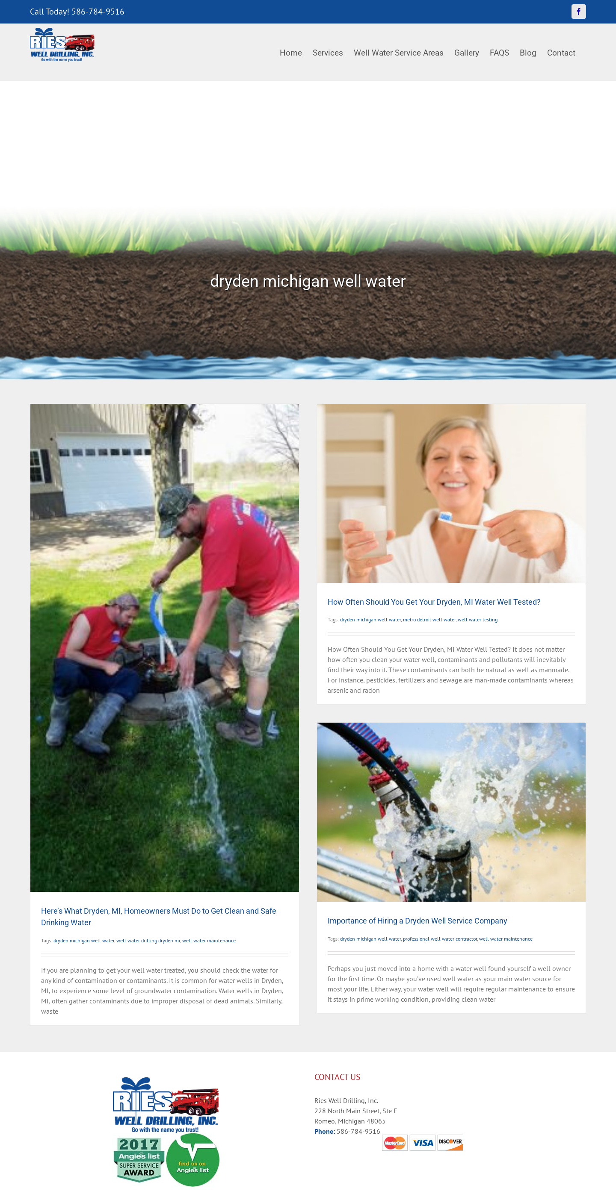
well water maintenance (209, 940)
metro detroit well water (429, 619)
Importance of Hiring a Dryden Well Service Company (417, 920)
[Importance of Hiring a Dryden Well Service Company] (451, 812)
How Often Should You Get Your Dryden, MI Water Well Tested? (434, 601)
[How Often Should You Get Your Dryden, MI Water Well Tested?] (451, 493)
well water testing (478, 619)
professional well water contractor (440, 938)
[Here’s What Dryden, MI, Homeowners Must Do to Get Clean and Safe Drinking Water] (164, 648)
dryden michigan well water (83, 940)
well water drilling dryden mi (148, 940)
